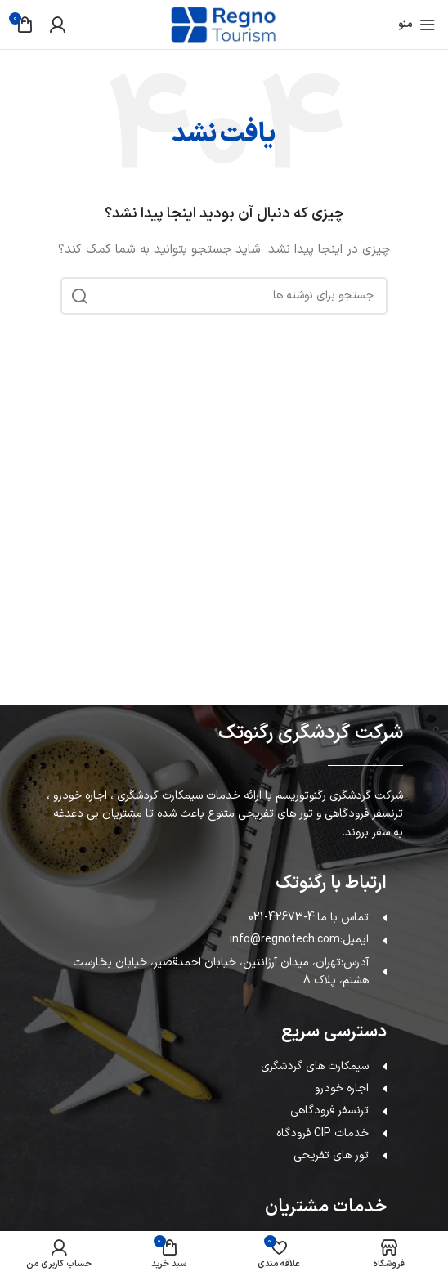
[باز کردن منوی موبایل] (417, 24)
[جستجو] (224, 296)
